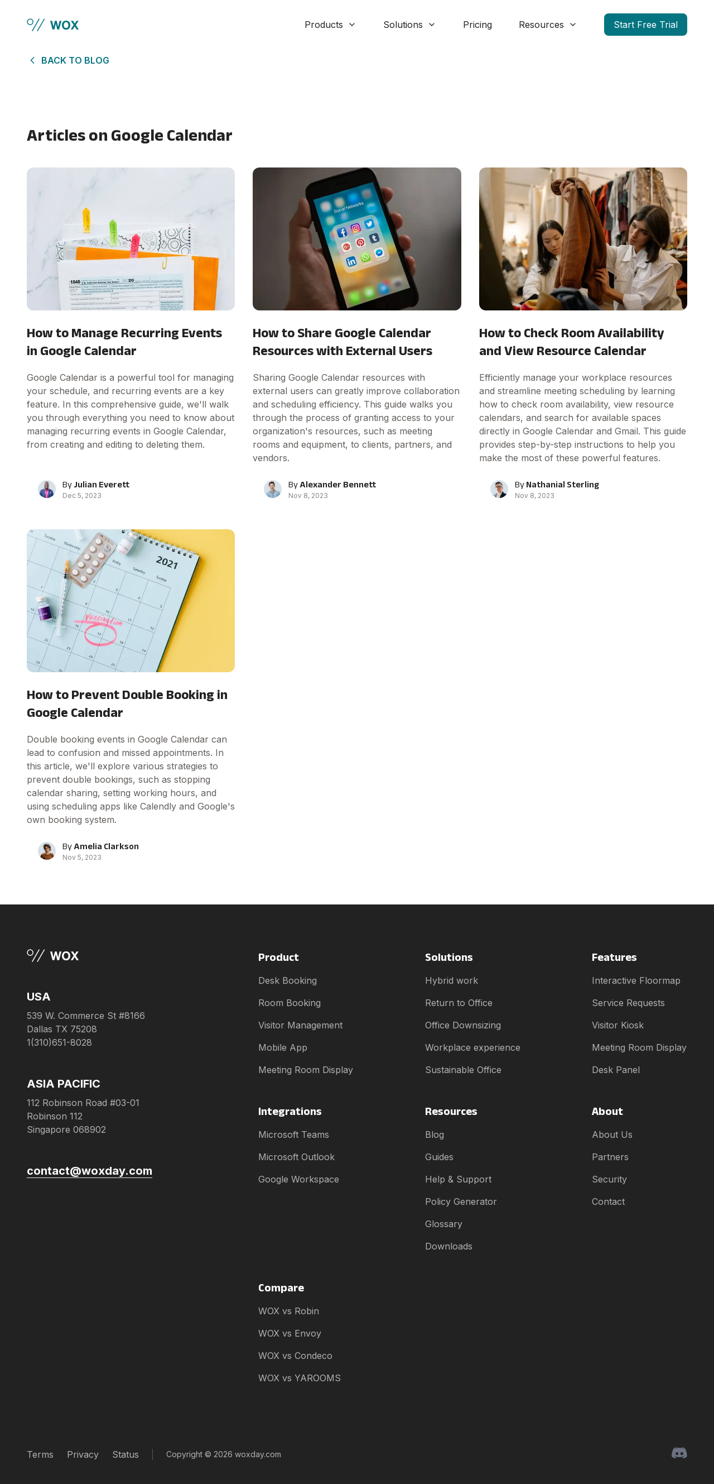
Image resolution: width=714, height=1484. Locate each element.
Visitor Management (300, 1025)
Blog (434, 1134)
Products (330, 24)
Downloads (448, 1246)
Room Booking (289, 1002)
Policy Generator (461, 1201)
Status (125, 1454)
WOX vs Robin (288, 1311)
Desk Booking (287, 980)
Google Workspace (298, 1179)
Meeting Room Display (305, 1069)
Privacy (83, 1454)
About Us (612, 1134)
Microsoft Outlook (296, 1156)
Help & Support (458, 1179)
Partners (610, 1156)
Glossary (443, 1223)
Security (609, 1179)
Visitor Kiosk (618, 1025)
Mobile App (282, 1047)
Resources (548, 24)
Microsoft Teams (293, 1134)
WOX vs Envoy (289, 1333)
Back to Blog (68, 60)
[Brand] (89, 955)
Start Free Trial (646, 24)
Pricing (477, 24)
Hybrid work (451, 980)
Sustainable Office (463, 1069)
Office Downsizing (463, 1025)
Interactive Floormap (636, 980)
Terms (40, 1454)
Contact (608, 1201)
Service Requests (628, 1002)
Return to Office (459, 1002)
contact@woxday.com (89, 1170)
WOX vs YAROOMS (299, 1378)
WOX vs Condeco (295, 1355)
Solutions (409, 24)
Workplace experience (472, 1047)
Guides (439, 1156)
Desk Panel (616, 1069)
